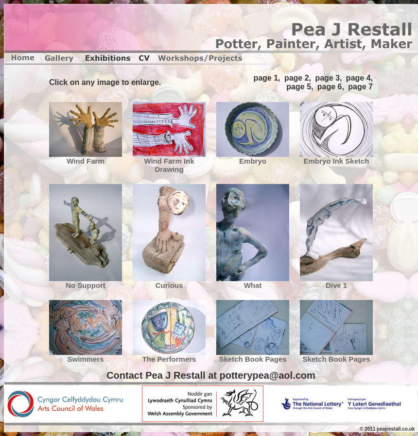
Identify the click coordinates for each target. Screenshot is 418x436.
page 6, (330, 87)
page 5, (299, 87)
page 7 (360, 87)
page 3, (328, 78)
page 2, (297, 78)
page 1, (266, 78)
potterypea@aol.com (267, 375)
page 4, (359, 78)
